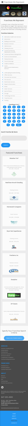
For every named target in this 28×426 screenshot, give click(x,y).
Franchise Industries (5, 367)
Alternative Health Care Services (12, 37)
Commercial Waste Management (12, 54)
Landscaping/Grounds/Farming (12, 72)
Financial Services (8, 59)
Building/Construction (9, 41)
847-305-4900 (7, 397)
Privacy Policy (4, 405)
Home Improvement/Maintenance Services (11, 67)
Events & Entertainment (10, 56)
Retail (5, 86)
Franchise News (4, 381)
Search (5, 145)
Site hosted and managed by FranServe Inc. (10, 408)
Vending (6, 100)
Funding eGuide (4, 352)
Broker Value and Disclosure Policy (9, 403)
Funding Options (4, 350)
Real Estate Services (9, 82)
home (14, 413)
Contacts (14, 423)
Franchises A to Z (4, 365)
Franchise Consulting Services (7, 348)
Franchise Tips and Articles (6, 383)
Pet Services (7, 79)
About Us (3, 375)
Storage (6, 93)
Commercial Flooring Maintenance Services (9, 51)
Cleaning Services (8, 48)
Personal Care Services (10, 77)
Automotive (7, 39)
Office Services (8, 75)
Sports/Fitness (8, 91)
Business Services (9, 43)
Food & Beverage (8, 61)
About (14, 416)
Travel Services (8, 98)
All (18, 125)
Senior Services (8, 89)
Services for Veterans (5, 355)
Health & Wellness (9, 63)
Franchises (14, 420)
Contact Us (3, 377)
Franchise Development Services (8, 359)
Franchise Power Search (14, 344)
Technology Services (9, 95)
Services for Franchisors (6, 354)
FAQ (2, 379)
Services (14, 418)
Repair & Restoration (9, 84)
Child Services (7, 46)
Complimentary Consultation (7, 357)
